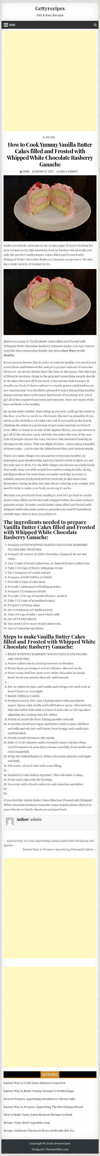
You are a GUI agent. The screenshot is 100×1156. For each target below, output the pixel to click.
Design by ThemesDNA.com (50, 1149)
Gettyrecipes (50, 8)
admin (26, 171)
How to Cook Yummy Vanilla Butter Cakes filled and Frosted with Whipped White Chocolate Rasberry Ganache (50, 154)
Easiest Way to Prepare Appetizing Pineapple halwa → (59, 849)
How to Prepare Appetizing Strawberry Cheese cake (39, 1099)
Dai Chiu (50, 137)
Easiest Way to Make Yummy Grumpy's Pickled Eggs (39, 1091)
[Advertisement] (50, 81)
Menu (12, 25)
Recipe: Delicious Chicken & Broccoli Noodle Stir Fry (39, 1130)
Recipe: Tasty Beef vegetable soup (27, 1122)
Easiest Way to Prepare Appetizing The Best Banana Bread (43, 1106)
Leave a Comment (69, 171)
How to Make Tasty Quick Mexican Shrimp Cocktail (38, 1114)
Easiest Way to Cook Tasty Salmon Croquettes (34, 1083)
